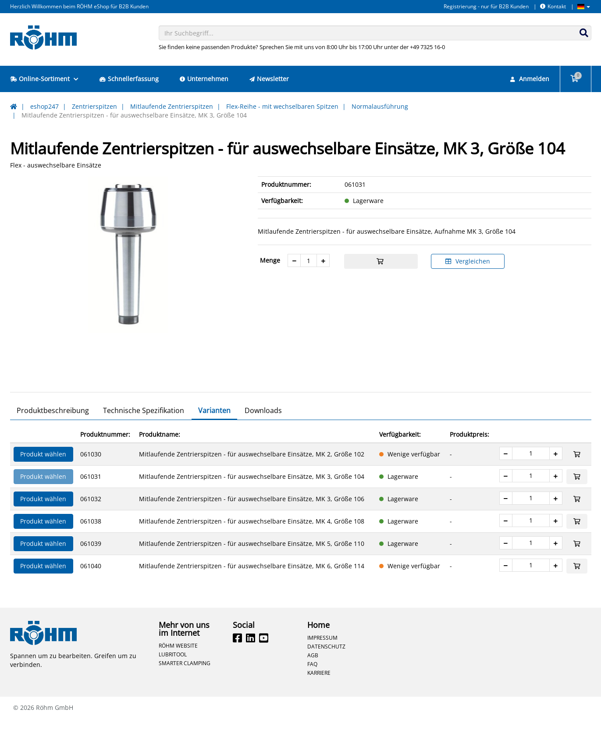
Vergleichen (467, 261)
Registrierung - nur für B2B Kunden (486, 6)
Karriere (319, 687)
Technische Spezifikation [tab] (143, 426)
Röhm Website (178, 660)
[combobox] (375, 32)
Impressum (322, 652)
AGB (312, 670)
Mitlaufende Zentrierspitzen (171, 106)
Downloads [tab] (263, 426)
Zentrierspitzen (94, 106)
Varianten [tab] (214, 426)
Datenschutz (326, 661)
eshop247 (44, 106)
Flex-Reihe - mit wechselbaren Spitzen (282, 106)
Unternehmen (204, 79)
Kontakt (553, 6)
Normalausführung (380, 106)
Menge (270, 260)
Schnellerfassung (129, 79)
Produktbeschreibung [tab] (53, 426)
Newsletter (269, 79)
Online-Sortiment (44, 79)
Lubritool (173, 669)
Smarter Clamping (184, 678)
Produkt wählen (43, 469)
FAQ (312, 679)
